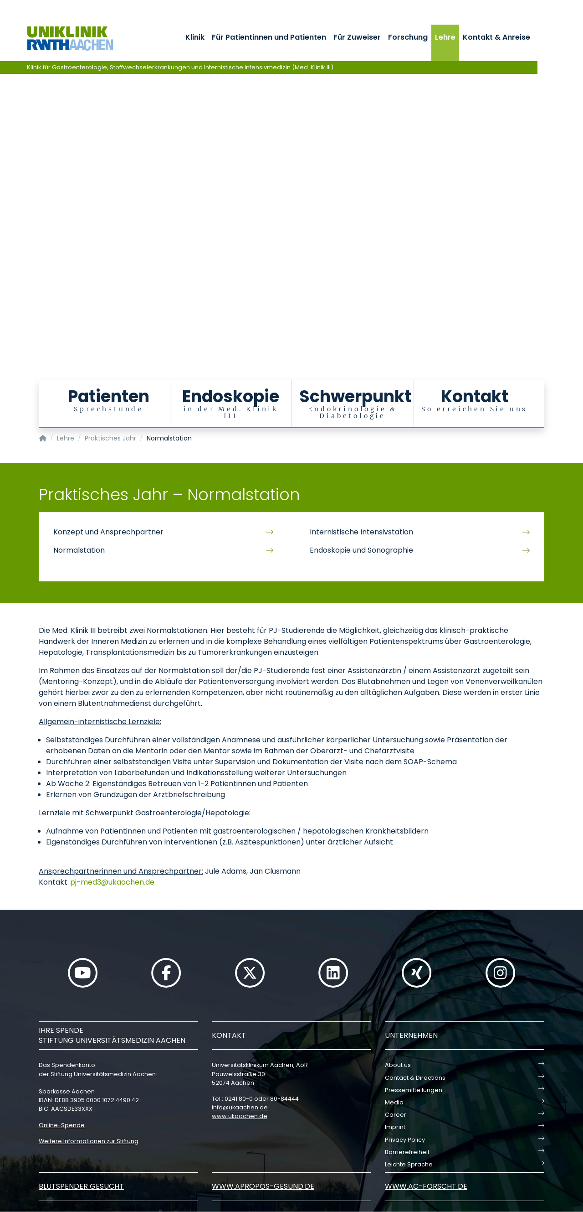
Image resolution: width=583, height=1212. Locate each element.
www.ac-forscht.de (426, 1186)
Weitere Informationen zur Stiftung (88, 1141)
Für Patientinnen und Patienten (269, 37)
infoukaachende (240, 1107)
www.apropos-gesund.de (263, 1186)
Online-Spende (62, 1125)
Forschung (408, 37)
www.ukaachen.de (239, 1116)
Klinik (195, 37)
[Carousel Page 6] (6, 211)
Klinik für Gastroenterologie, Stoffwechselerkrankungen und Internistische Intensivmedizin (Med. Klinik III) (180, 67)
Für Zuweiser (357, 37)
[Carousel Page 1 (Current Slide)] (6, 177)
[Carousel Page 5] (6, 204)
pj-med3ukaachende (112, 882)
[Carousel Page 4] (6, 197)
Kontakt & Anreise (496, 37)
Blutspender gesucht (81, 1186)
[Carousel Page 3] (6, 190)
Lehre (445, 37)
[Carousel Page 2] (6, 183)
